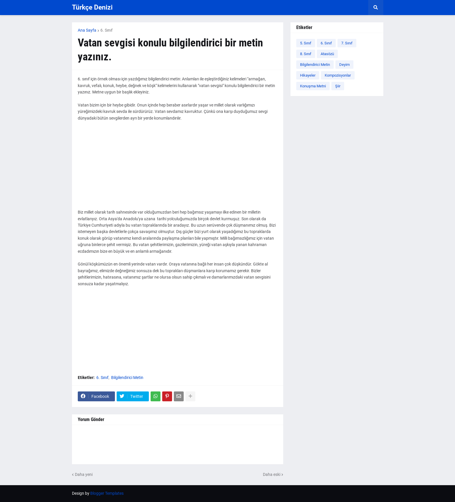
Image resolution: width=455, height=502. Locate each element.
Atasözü (327, 54)
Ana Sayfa (87, 30)
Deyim (344, 64)
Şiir (337, 86)
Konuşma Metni (313, 86)
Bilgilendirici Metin (127, 377)
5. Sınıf (305, 43)
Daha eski (271, 474)
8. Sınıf (305, 54)
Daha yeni (84, 474)
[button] (375, 7)
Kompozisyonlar (338, 75)
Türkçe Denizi (92, 7)
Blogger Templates (107, 493)
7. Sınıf (347, 43)
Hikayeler (307, 75)
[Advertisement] (177, 168)
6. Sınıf (106, 30)
